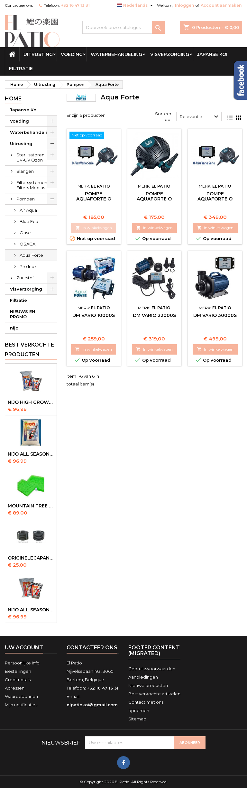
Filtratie (21, 68)
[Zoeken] (123, 27)
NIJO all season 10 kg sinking (31, 454)
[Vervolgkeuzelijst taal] (135, 5)
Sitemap (137, 718)
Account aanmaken (221, 5)
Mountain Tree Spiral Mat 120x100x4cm (31, 505)
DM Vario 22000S (154, 315)
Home (13, 99)
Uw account (24, 647)
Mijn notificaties (21, 704)
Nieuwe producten (148, 685)
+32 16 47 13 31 (75, 5)
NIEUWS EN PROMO (22, 314)
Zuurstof (25, 277)
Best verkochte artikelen (154, 693)
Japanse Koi (212, 54)
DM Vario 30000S (215, 315)
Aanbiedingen (143, 677)
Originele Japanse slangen (31, 558)
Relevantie (200, 117)
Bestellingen (18, 671)
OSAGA (27, 243)
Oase (25, 232)
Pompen (25, 198)
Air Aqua (28, 210)
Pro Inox (28, 266)
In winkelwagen (93, 227)
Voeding (72, 54)
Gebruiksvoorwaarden (151, 668)
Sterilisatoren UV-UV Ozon (30, 157)
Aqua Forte (31, 255)
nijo (14, 327)
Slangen (25, 171)
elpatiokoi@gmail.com (92, 704)
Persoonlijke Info (22, 662)
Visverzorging (169, 54)
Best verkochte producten (29, 349)
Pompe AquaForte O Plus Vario (93, 199)
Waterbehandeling (116, 54)
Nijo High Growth (31, 402)
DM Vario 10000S (93, 315)
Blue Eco (29, 221)
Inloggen (184, 5)
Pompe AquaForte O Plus (154, 199)
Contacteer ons (19, 5)
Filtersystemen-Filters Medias (32, 185)
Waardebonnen (21, 696)
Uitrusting (38, 54)
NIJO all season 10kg (31, 609)
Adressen (14, 688)
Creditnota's (18, 679)
